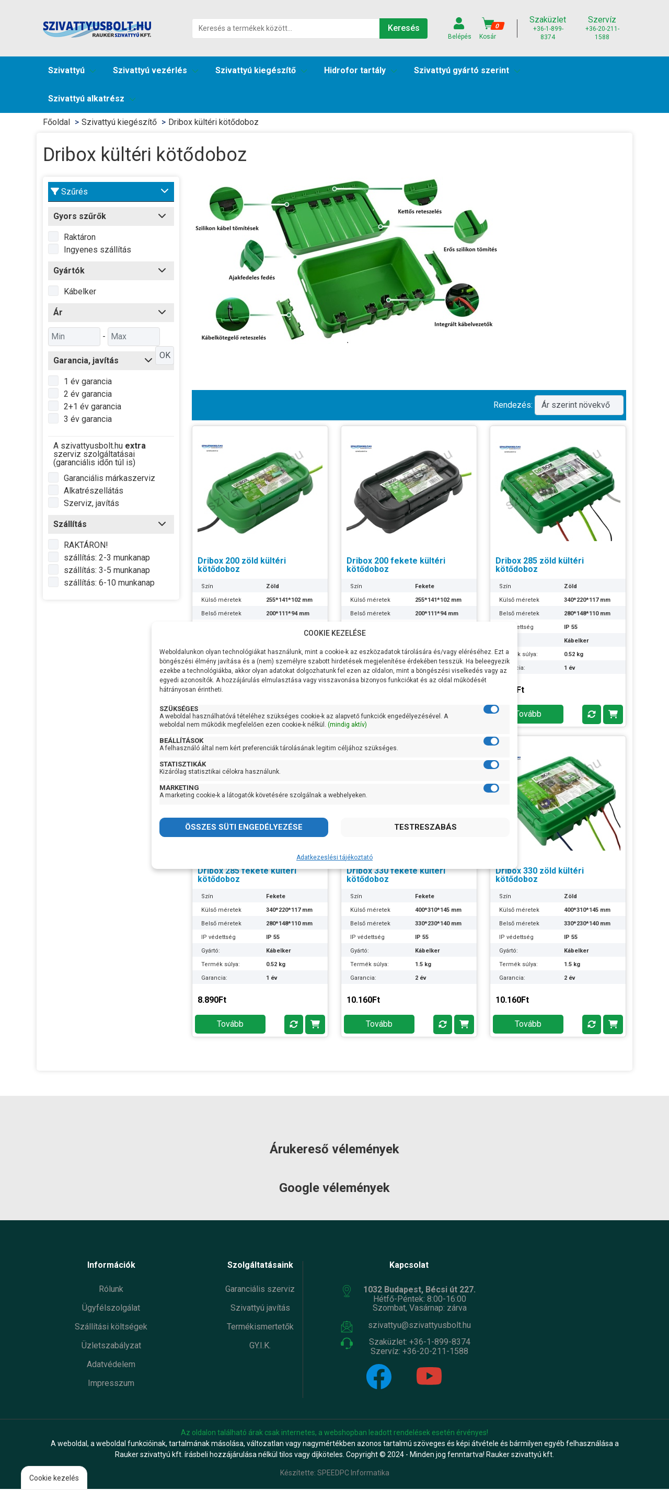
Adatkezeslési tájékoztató (334, 857)
